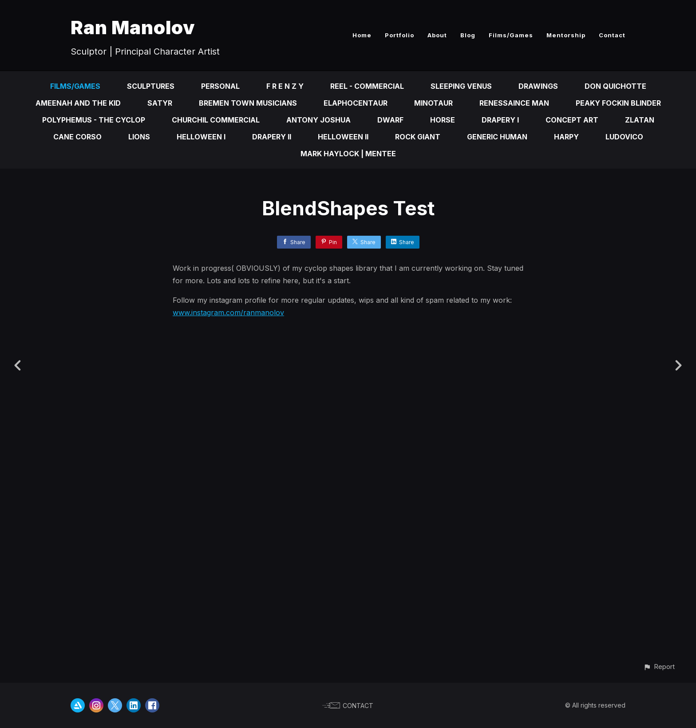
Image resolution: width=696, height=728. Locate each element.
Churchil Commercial (216, 119)
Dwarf (390, 119)
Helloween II (343, 136)
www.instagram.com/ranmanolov (228, 312)
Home (362, 35)
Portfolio (399, 35)
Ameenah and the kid (78, 103)
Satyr (159, 103)
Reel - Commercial (367, 86)
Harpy (566, 136)
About (437, 35)
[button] (659, 666)
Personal (220, 86)
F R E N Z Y (285, 86)
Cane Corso (77, 136)
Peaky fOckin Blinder (618, 103)
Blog (467, 35)
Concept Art (572, 119)
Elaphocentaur (356, 103)
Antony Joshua (318, 119)
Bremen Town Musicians (248, 103)
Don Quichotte (615, 86)
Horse (442, 119)
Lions (139, 136)
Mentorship (565, 35)
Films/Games (511, 35)
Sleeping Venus (461, 86)
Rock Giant (417, 136)
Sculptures (150, 86)
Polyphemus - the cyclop (93, 119)
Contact (612, 35)
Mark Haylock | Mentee (348, 153)
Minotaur (433, 103)
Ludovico (624, 136)
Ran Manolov (133, 27)
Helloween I (201, 136)
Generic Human (497, 136)
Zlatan (639, 119)
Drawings (538, 86)
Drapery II (271, 136)
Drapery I (500, 119)
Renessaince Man (514, 103)
